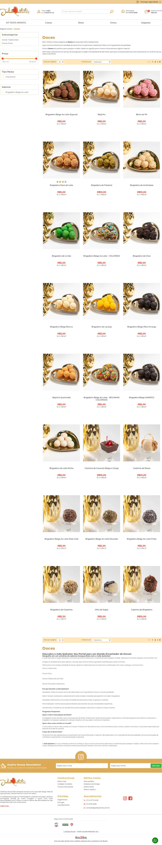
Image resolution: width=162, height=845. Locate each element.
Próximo (157, 61)
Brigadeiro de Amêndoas (141, 185)
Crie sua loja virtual (61, 841)
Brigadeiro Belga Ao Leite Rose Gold (61, 539)
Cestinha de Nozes (141, 468)
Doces (113, 23)
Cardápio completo (65, 784)
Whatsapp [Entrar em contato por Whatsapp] (155, 840)
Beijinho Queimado (61, 397)
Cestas (48, 23)
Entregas (61, 802)
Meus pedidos (89, 781)
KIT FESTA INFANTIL (16, 23)
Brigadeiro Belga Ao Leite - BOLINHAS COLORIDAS (101, 398)
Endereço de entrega (92, 784)
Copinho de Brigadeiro (141, 609)
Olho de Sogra (101, 609)
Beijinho (101, 114)
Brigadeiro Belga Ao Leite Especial (61, 114)
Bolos (81, 23)
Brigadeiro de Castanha (61, 609)
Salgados (145, 23)
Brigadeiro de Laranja (102, 327)
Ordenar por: (86, 62)
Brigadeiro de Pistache (101, 185)
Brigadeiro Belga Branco (61, 327)
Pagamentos (62, 800)
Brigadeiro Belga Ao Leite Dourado (101, 539)
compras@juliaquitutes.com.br (98, 808)
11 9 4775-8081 (131, 13)
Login (48, 11)
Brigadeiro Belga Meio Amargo (141, 327)
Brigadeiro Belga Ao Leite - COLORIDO (101, 256)
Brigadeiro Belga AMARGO (141, 397)
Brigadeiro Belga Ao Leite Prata (141, 539)
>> (159, 61)
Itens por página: (50, 62)
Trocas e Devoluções (65, 787)
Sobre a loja (62, 781)
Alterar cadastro (90, 789)
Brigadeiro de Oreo (142, 256)
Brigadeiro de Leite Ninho (61, 468)
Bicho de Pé (141, 114)
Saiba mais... (5, 806)
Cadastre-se (49, 13)
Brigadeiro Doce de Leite (61, 185)
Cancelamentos (63, 805)
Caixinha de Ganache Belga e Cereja (102, 468)
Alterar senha (89, 787)
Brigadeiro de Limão (61, 256)
